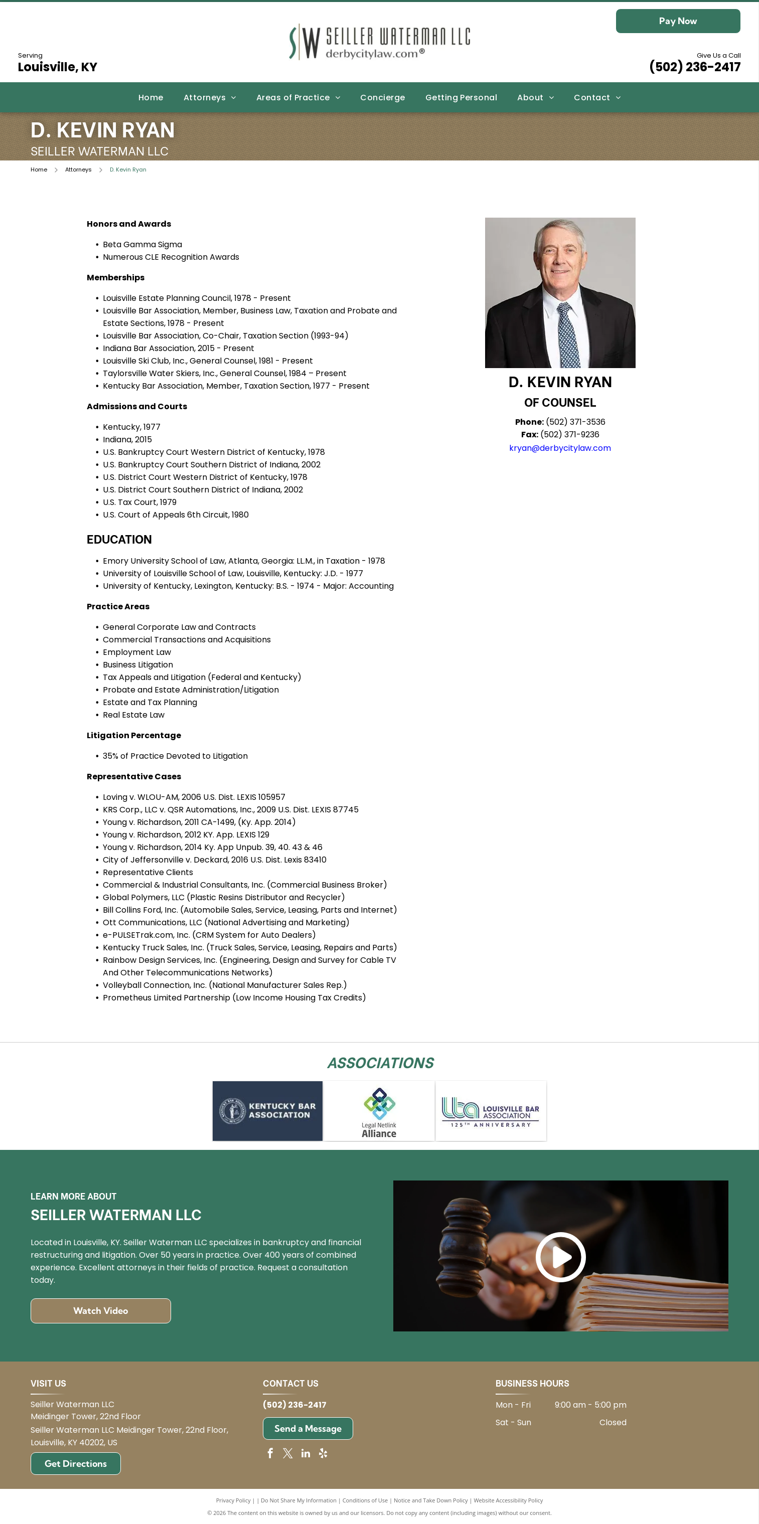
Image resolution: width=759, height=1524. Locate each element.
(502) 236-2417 (695, 67)
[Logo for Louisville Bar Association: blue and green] (491, 1111)
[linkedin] (305, 1454)
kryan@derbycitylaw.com (560, 448)
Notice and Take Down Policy (431, 1500)
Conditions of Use (365, 1500)
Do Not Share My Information (299, 1500)
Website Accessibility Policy (508, 1500)
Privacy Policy (233, 1500)
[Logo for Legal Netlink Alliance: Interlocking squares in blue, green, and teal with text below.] (379, 1111)
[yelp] (323, 1454)
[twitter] (287, 1454)
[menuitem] (151, 97)
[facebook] (270, 1454)
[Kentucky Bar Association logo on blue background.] (268, 1111)
